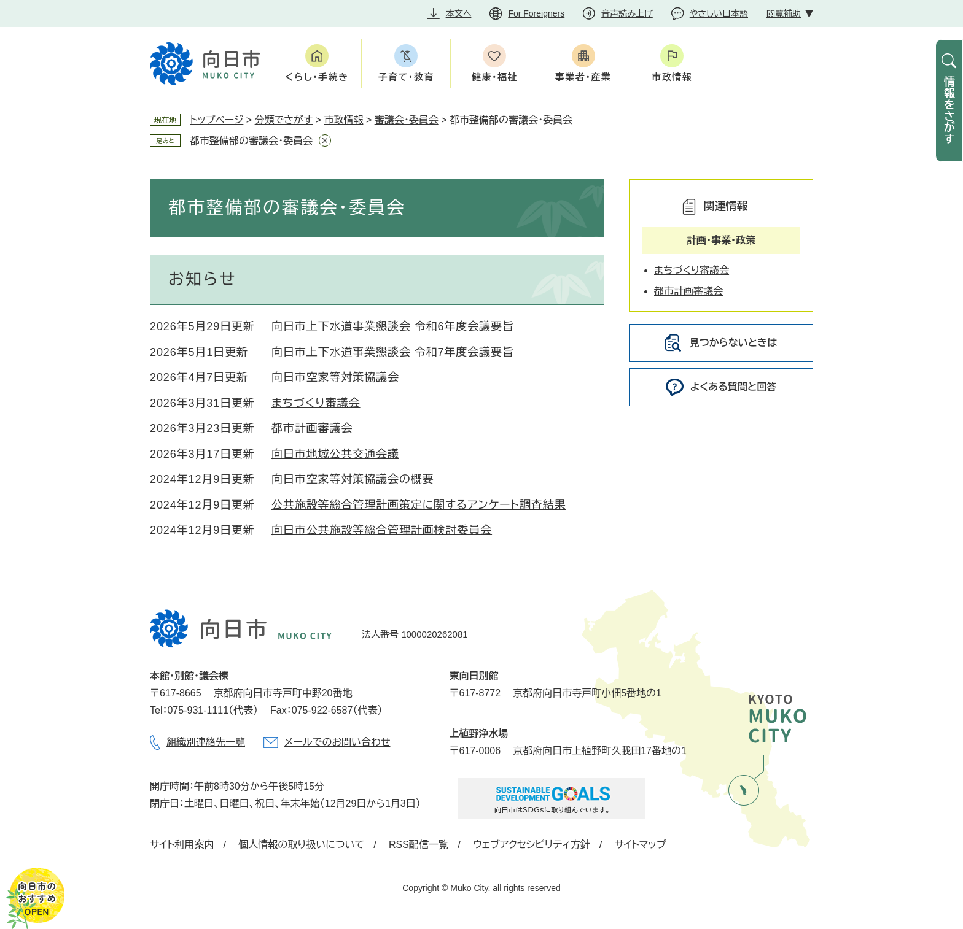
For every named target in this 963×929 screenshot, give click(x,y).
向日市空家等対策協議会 (335, 377)
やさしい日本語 (719, 13)
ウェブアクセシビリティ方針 (531, 844)
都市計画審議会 (312, 428)
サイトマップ (640, 844)
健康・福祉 (495, 77)
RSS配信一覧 (418, 844)
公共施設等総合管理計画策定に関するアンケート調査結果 (418, 505)
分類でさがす (284, 120)
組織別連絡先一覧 (205, 742)
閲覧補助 (783, 13)
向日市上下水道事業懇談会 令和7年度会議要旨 (392, 352)
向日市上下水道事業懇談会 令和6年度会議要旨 (392, 326)
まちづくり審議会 (316, 403)
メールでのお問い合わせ (337, 742)
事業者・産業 (583, 77)
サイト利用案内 (182, 844)
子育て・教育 (406, 77)
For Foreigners (536, 13)
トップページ (216, 120)
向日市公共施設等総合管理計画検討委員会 (381, 530)
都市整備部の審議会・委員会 (251, 141)
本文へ (459, 13)
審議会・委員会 (407, 120)
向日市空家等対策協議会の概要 (352, 479)
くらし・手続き (317, 77)
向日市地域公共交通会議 (335, 454)
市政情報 (672, 77)
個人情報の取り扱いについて (301, 844)
